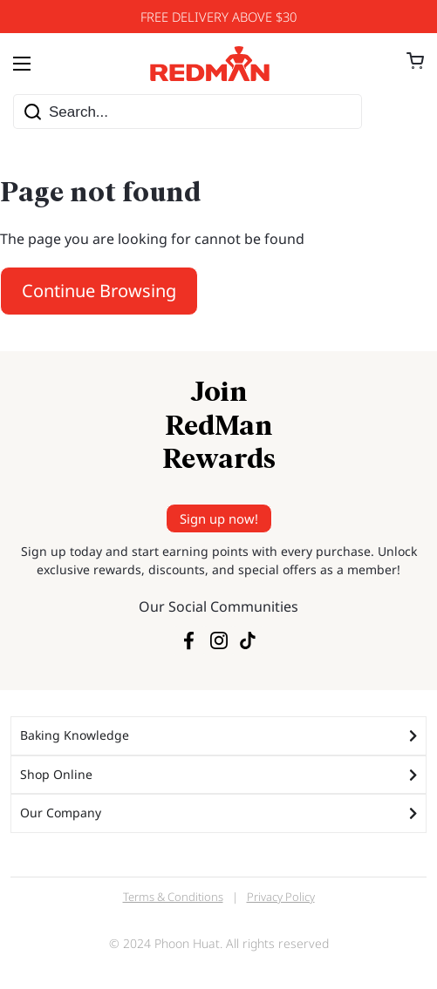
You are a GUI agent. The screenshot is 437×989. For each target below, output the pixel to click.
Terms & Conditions (173, 896)
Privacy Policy (281, 896)
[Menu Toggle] (22, 64)
